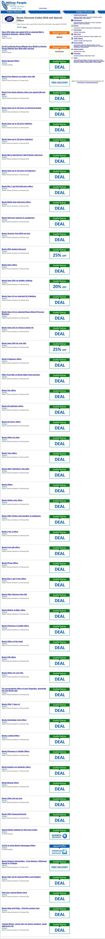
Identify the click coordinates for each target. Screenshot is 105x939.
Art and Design (77, 44)
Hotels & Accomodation (79, 62)
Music (93, 22)
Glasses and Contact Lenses (85, 40)
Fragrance (76, 40)
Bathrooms (83, 44)
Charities (83, 27)
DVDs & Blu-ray (88, 22)
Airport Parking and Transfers (80, 60)
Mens (80, 18)
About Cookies (43, 8)
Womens (88, 18)
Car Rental (90, 60)
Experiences (86, 36)
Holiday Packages (93, 61)
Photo (93, 55)
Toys (100, 36)
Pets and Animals (85, 47)
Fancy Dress (89, 17)
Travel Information (97, 62)
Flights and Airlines (84, 61)
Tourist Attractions (89, 62)
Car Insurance (77, 27)
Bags (85, 17)
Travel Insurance (97, 27)
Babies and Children (78, 17)
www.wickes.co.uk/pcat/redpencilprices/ (87, 82)
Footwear (95, 17)
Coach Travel (96, 60)
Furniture (82, 46)
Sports (84, 18)
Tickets (80, 23)
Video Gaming (86, 23)
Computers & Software (79, 55)
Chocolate (76, 32)
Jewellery (96, 36)
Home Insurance (89, 27)
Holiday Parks (101, 61)
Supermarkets (82, 32)
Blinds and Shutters (91, 44)
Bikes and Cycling (78, 51)
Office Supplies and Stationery (91, 46)
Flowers (91, 36)
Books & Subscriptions (79, 22)
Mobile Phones (88, 55)
